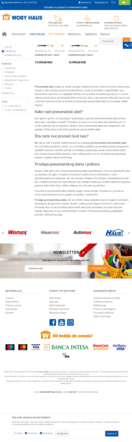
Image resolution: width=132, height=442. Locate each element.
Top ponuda (10, 113)
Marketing (48, 433)
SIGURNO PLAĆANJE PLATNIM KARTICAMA (66, 7)
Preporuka (9, 117)
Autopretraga (75, 54)
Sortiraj (89, 54)
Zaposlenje (11, 353)
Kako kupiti (55, 342)
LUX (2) (8, 92)
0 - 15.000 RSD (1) (13, 151)
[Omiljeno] (113, 2)
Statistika (32, 433)
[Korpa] (124, 4)
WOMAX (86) (11, 84)
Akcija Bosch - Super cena (17, 125)
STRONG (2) (10, 96)
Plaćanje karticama (59, 353)
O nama (9, 342)
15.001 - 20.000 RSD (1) (15, 155)
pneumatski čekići (116, 194)
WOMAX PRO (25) (13, 100)
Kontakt (9, 357)
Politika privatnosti (103, 346)
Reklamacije (99, 350)
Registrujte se (101, 2)
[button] (114, 41)
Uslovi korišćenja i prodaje (106, 342)
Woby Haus (50, 174)
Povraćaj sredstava (103, 357)
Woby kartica (12, 346)
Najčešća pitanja (57, 357)
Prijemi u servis (13, 350)
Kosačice (9, 129)
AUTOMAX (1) (11, 88)
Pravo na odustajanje (104, 353)
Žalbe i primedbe (102, 361)
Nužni (19, 433)
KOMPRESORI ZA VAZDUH (15, 65)
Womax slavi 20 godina (15, 121)
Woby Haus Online (10, 47)
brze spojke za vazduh (71, 239)
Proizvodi (25, 47)
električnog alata (54, 259)
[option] (66, 7)
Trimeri (8, 133)
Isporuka (53, 346)
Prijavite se (99, 313)
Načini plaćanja (57, 350)
